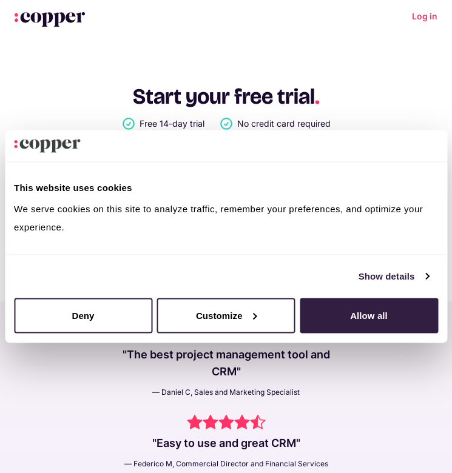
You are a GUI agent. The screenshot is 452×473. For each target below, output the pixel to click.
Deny (83, 315)
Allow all (369, 315)
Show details (387, 276)
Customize (226, 315)
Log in (424, 16)
